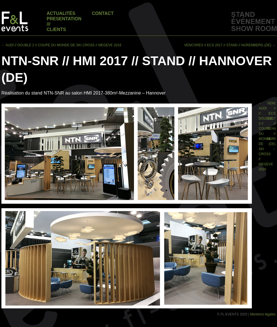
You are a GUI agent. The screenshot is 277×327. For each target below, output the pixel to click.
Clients (56, 29)
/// (48, 24)
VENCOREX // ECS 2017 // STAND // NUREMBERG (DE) (230, 45)
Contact (103, 13)
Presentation (64, 18)
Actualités (61, 13)
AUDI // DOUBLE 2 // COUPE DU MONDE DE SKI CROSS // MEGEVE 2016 (61, 45)
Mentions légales (263, 314)
